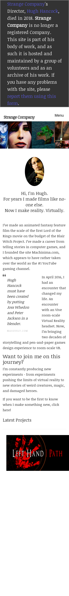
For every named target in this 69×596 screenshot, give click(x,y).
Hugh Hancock (42, 11)
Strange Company (26, 4)
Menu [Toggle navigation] (59, 115)
